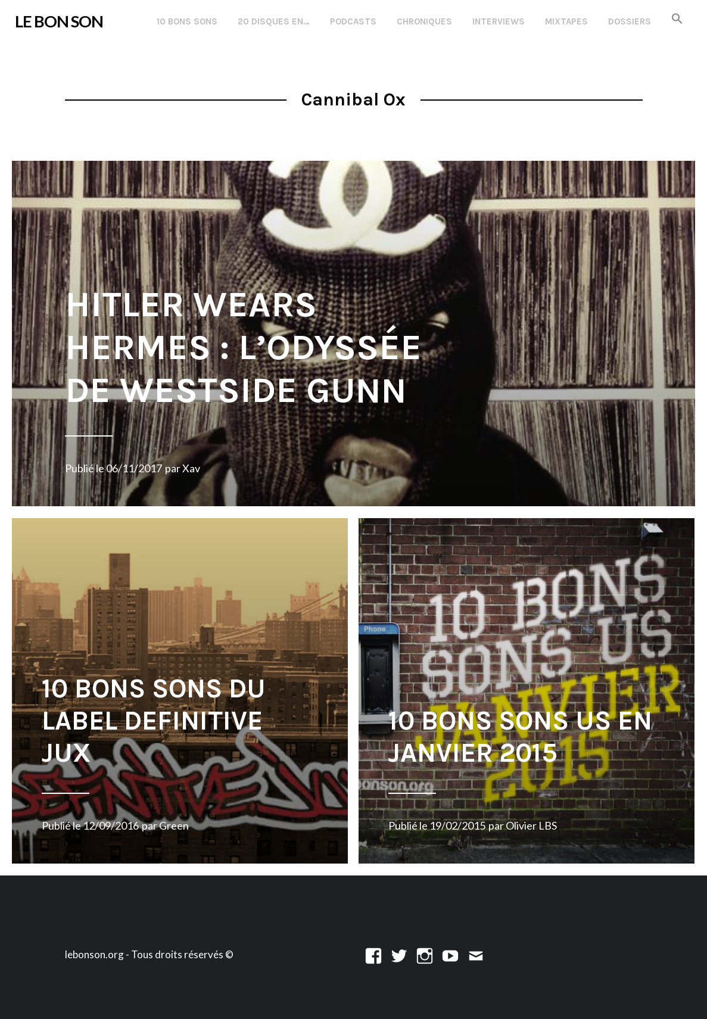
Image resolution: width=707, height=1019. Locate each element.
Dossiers (629, 21)
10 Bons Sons (187, 21)
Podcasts (353, 21)
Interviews (498, 21)
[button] (677, 19)
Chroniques (424, 21)
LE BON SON (59, 21)
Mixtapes (566, 21)
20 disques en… (274, 21)
